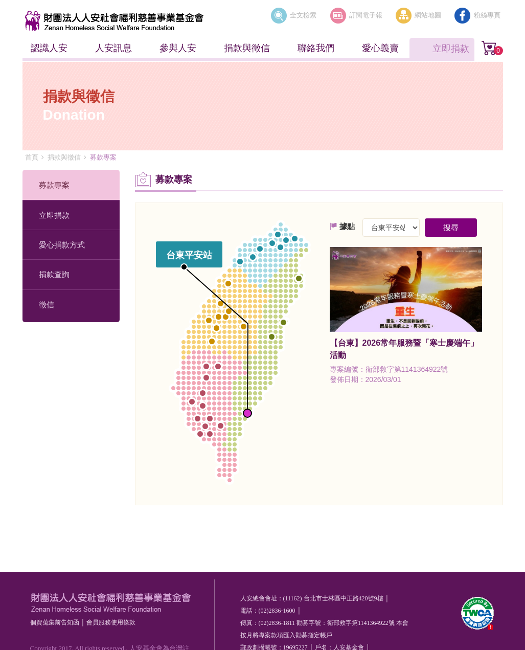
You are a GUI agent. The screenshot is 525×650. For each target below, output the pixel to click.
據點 (342, 226)
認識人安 (49, 48)
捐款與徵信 (247, 48)
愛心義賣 (380, 48)
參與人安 (177, 48)
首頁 (31, 157)
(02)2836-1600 (277, 610)
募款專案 (54, 185)
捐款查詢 (54, 274)
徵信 (46, 304)
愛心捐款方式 (62, 244)
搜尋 (451, 227)
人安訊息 (113, 48)
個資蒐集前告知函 (54, 622)
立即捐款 (450, 48)
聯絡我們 (316, 48)
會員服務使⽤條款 (110, 622)
